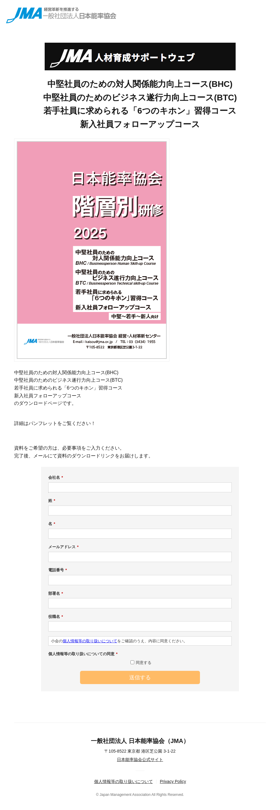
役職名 (55, 616)
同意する (143, 662)
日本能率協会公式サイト (140, 759)
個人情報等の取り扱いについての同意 (83, 654)
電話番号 (57, 570)
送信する (140, 677)
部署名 (55, 593)
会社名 (55, 477)
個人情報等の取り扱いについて (90, 641)
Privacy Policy (173, 781)
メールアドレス (63, 547)
